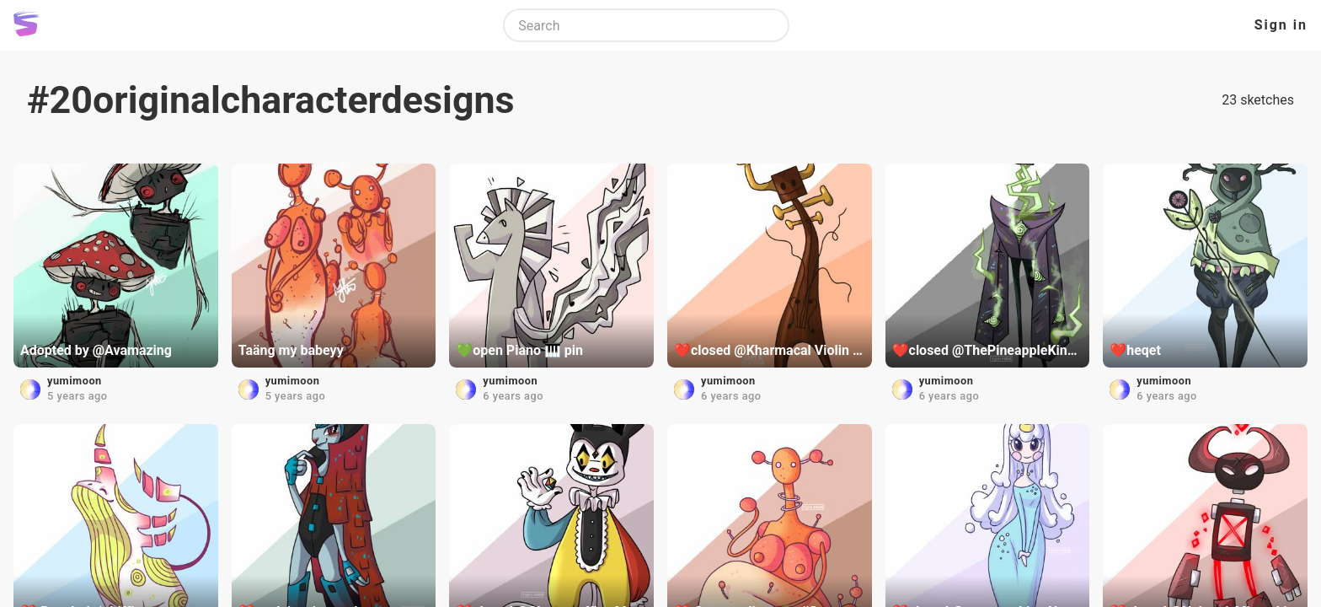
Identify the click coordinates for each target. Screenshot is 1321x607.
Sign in (1281, 25)
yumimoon (74, 380)
